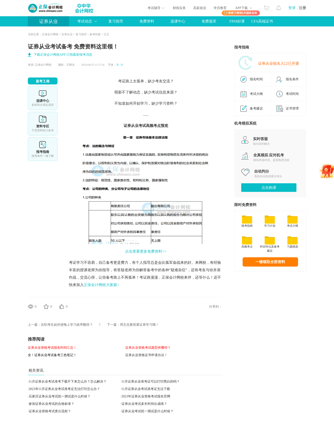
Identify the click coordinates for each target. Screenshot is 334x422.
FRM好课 (237, 21)
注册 (302, 8)
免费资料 (146, 21)
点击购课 (268, 188)
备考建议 (256, 108)
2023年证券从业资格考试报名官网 (146, 396)
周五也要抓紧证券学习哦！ (139, 324)
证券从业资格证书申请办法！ (146, 355)
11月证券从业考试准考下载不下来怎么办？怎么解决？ (67, 381)
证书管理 (292, 108)
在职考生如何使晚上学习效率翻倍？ (67, 324)
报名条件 (292, 79)
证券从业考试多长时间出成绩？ (144, 404)
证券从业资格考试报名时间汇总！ (52, 347)
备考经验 (95, 34)
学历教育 (220, 8)
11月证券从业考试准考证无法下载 (146, 389)
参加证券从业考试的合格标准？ (51, 404)
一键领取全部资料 (270, 262)
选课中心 (177, 21)
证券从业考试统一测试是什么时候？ (147, 411)
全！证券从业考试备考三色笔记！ (52, 355)
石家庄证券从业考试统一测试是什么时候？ (59, 396)
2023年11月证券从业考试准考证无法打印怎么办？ (64, 389)
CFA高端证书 (262, 21)
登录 (292, 8)
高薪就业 (199, 8)
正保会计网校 (50, 34)
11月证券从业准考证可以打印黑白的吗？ (151, 381)
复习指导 (115, 21)
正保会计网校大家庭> (101, 285)
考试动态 (84, 21)
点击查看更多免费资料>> (145, 251)
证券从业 (48, 21)
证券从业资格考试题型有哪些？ (148, 347)
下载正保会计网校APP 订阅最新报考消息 (63, 54)
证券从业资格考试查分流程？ (50, 411)
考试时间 (292, 94)
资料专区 (42, 123)
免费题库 (209, 21)
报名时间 (256, 79)
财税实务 (179, 8)
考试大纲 (256, 94)
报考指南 (42, 149)
